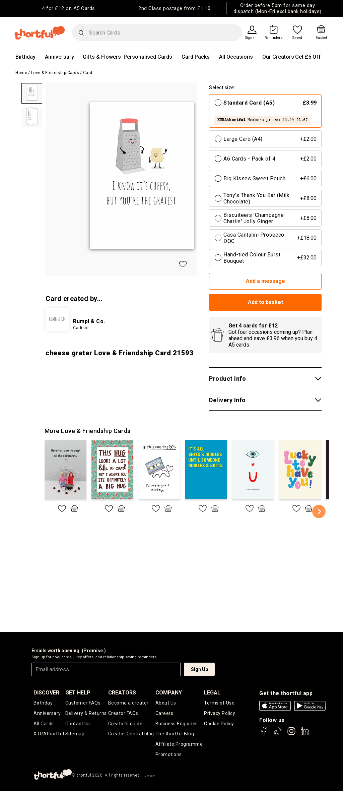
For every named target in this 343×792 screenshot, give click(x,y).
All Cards (43, 724)
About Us (165, 703)
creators (122, 692)
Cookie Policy (219, 724)
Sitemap (75, 734)
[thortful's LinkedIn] (305, 734)
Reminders (274, 38)
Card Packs (196, 57)
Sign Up (199, 669)
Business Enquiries (176, 724)
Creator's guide (125, 724)
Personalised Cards (148, 57)
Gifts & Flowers (102, 57)
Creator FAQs (123, 713)
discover (46, 692)
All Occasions (236, 57)
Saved (297, 38)
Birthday (25, 57)
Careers (164, 713)
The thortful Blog (174, 734)
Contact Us (77, 724)
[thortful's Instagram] (291, 734)
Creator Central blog (131, 734)
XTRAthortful (48, 734)
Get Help (77, 692)
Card (87, 72)
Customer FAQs (83, 703)
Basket (321, 38)
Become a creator (128, 703)
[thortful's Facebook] (264, 734)
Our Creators (278, 57)
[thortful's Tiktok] (278, 734)
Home (21, 72)
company (168, 692)
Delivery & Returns (86, 713)
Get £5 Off (308, 57)
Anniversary (59, 57)
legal (212, 692)
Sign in (251, 38)
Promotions (168, 755)
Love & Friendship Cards (55, 72)
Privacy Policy (219, 713)
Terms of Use (219, 703)
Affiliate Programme (179, 744)
